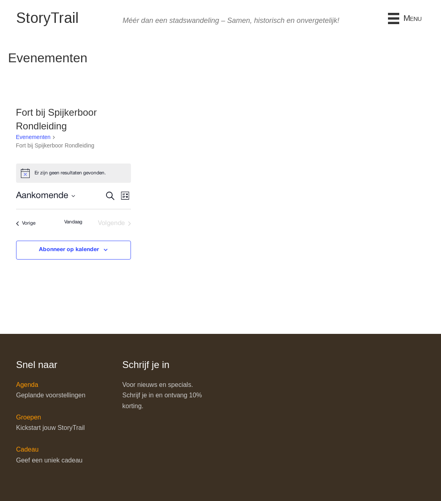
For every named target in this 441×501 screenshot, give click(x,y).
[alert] (73, 173)
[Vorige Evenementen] (25, 223)
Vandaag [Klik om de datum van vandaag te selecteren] (73, 222)
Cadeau (27, 449)
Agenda (27, 384)
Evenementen (33, 137)
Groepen (28, 417)
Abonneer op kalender (69, 249)
